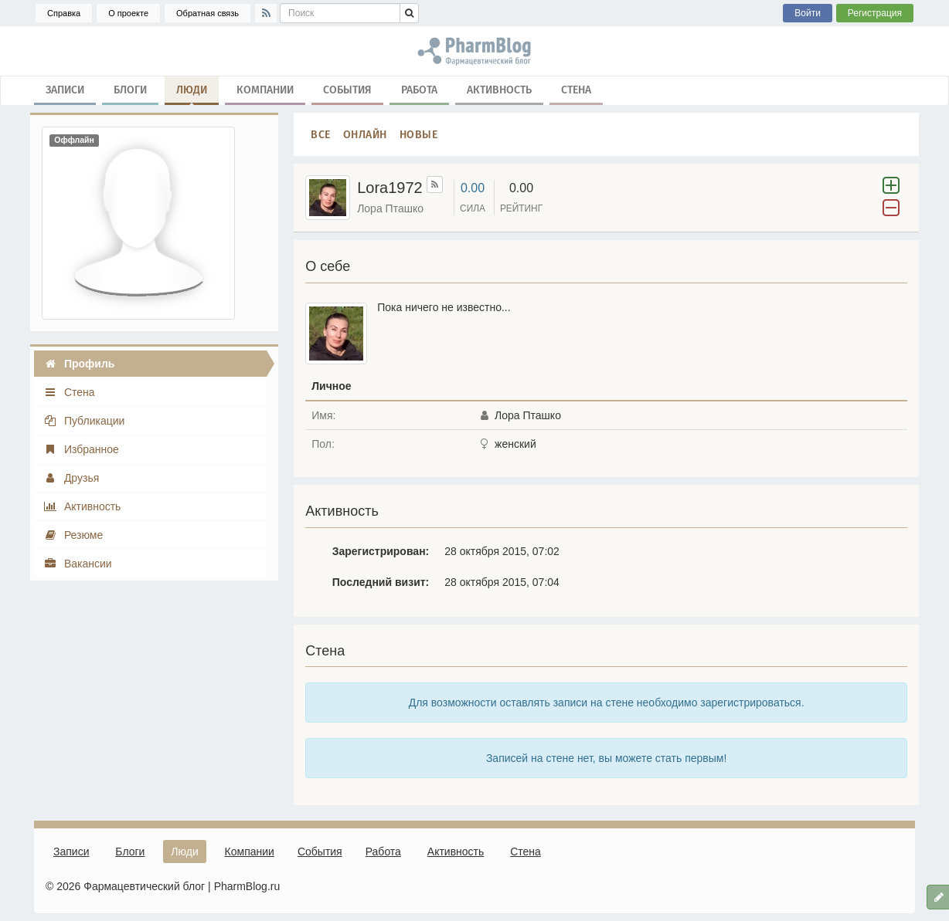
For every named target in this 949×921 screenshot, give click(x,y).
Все (321, 134)
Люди (191, 93)
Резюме (73, 535)
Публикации (83, 421)
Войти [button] (807, 13)
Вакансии (77, 563)
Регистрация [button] (875, 13)
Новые (419, 134)
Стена (576, 89)
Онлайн (365, 134)
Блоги (130, 89)
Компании (265, 89)
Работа (419, 89)
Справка (63, 13)
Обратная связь (207, 13)
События (347, 89)
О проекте (128, 13)
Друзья (71, 478)
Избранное (81, 449)
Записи (65, 89)
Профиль (78, 363)
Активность (499, 89)
